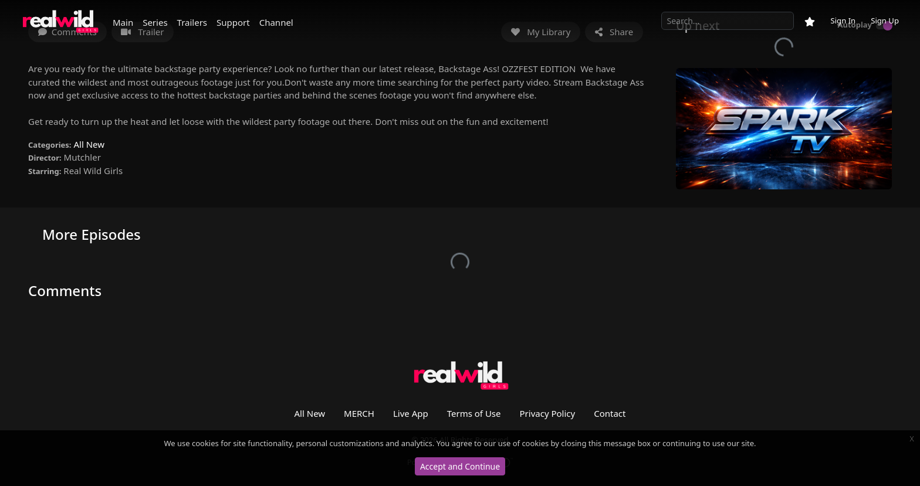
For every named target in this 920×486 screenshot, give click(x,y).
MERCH (359, 413)
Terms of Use (474, 413)
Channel (276, 22)
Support (233, 22)
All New (88, 144)
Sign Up (885, 20)
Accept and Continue (460, 466)
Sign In (842, 20)
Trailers (192, 22)
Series (155, 22)
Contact (609, 413)
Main (123, 22)
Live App (410, 413)
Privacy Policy (548, 413)
